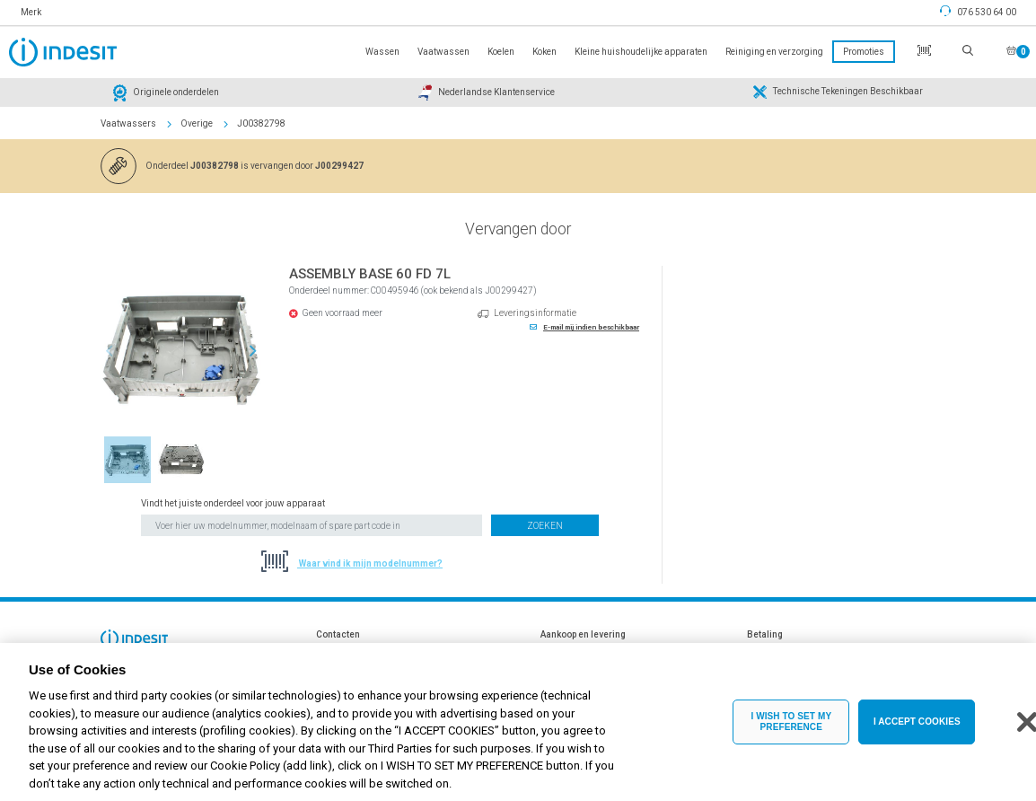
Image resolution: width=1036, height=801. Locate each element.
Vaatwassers (128, 123)
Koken (544, 52)
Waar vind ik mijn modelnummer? (370, 563)
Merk (31, 12)
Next (253, 351)
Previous (110, 351)
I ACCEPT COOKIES (917, 735)
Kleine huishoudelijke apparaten (641, 52)
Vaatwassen (443, 52)
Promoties (863, 52)
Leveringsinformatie (535, 313)
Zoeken (545, 526)
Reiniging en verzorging (774, 52)
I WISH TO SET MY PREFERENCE (791, 735)
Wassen (382, 52)
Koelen (500, 52)
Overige (196, 123)
